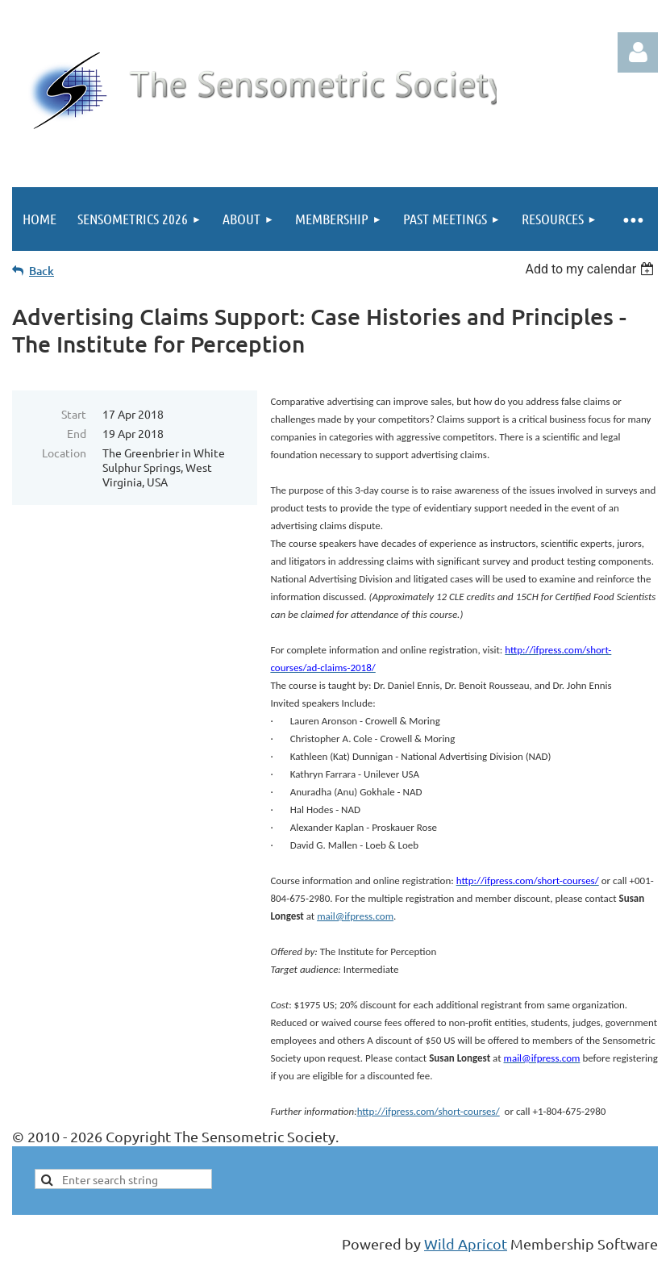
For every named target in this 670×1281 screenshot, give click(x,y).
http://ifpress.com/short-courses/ (428, 1111)
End (76, 433)
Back (41, 270)
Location (64, 452)
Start (73, 414)
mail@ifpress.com (355, 916)
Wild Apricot (465, 1243)
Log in (638, 52)
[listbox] (591, 269)
